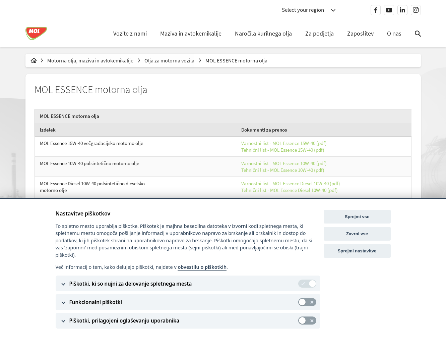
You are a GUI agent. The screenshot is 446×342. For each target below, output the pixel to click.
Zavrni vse (357, 233)
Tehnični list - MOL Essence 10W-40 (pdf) (282, 170)
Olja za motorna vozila (169, 60)
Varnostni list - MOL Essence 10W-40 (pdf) (284, 164)
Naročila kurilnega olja (263, 33)
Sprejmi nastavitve (357, 250)
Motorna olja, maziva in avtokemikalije (90, 60)
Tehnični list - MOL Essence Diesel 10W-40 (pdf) (289, 191)
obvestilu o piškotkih (202, 267)
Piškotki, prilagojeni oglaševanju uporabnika (124, 320)
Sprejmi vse (357, 216)
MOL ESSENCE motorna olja (236, 60)
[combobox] (308, 10)
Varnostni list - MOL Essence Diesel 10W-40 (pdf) (290, 184)
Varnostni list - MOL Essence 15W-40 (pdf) (284, 144)
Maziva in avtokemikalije (190, 33)
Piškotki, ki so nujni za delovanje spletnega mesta (130, 283)
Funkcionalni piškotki (95, 302)
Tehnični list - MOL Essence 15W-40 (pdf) (282, 150)
